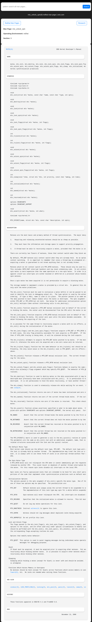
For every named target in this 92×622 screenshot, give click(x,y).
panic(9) (61, 587)
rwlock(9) (71, 587)
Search (86, 7)
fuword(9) (14, 572)
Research (81, 23)
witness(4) (35, 508)
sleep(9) (17, 388)
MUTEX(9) (9, 49)
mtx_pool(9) (52, 587)
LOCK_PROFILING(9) (28, 587)
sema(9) (79, 587)
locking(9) (41, 587)
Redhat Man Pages (12, 23)
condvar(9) (14, 587)
